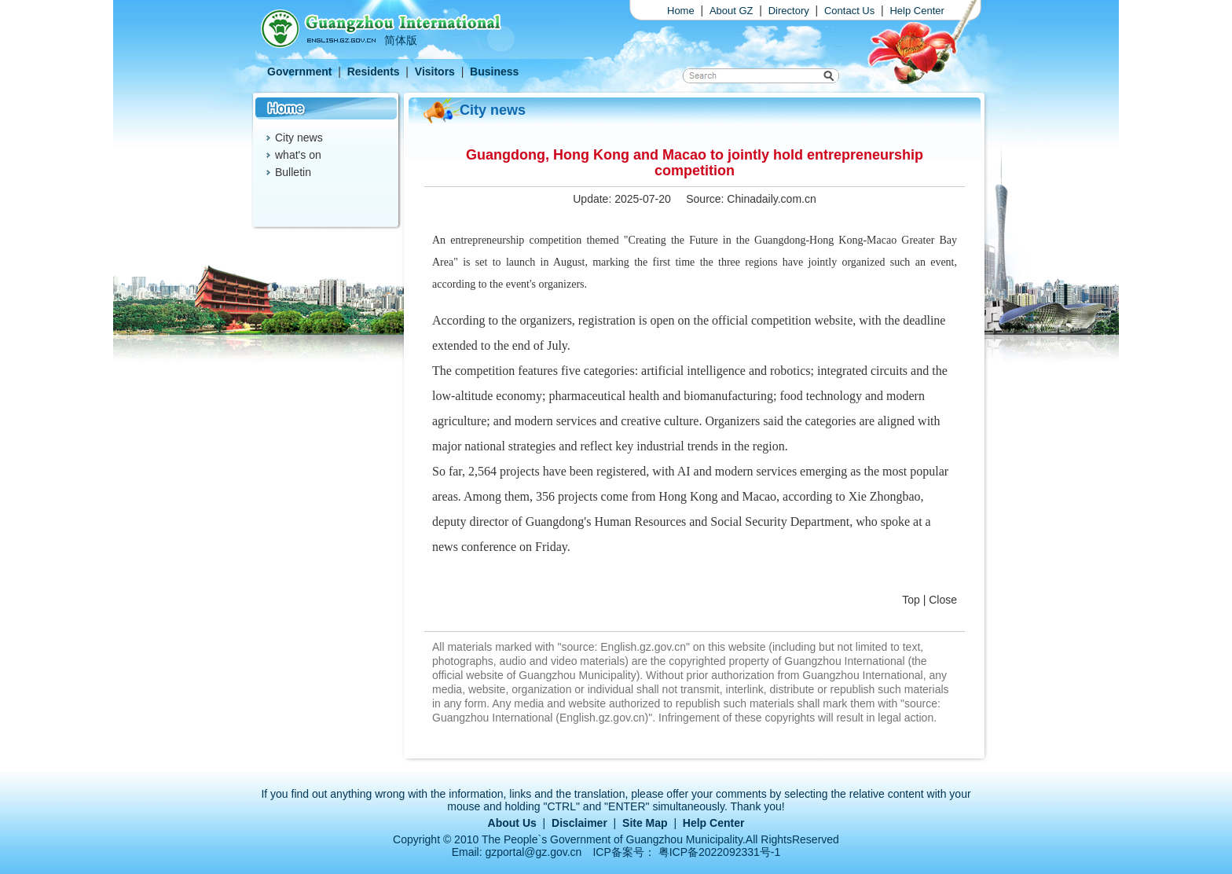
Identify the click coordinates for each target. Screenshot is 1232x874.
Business (494, 71)
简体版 (400, 40)
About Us (512, 823)
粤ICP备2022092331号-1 (719, 852)
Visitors (435, 71)
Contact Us (849, 11)
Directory (788, 11)
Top (911, 599)
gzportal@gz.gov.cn (534, 852)
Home (681, 11)
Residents (373, 71)
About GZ (732, 11)
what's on (298, 155)
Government (299, 71)
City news (299, 137)
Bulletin (293, 172)
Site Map (645, 823)
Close (943, 599)
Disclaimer (579, 823)
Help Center (916, 11)
